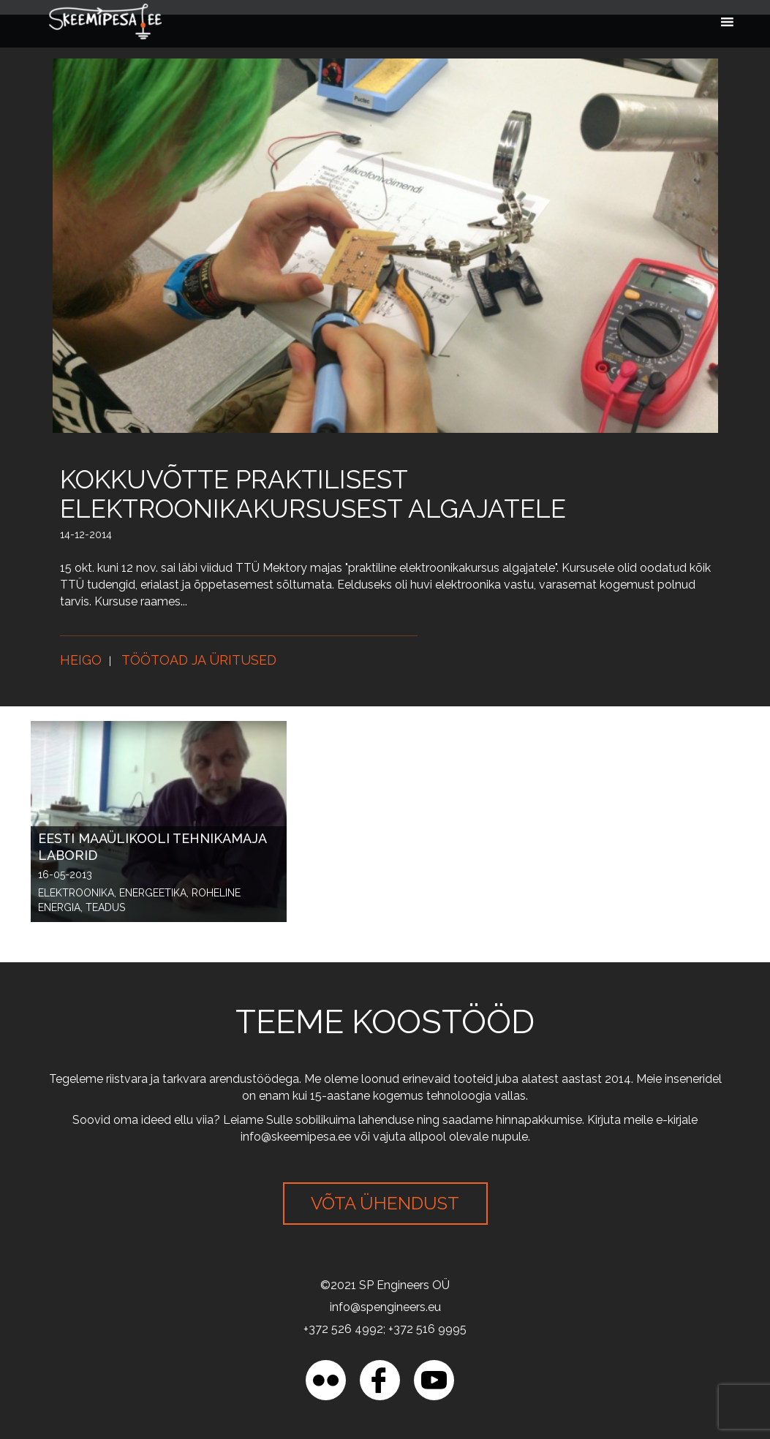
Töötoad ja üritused (198, 660)
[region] (190, 1333)
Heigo (81, 660)
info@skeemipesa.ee (296, 1137)
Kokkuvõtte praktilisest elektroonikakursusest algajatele (313, 494)
